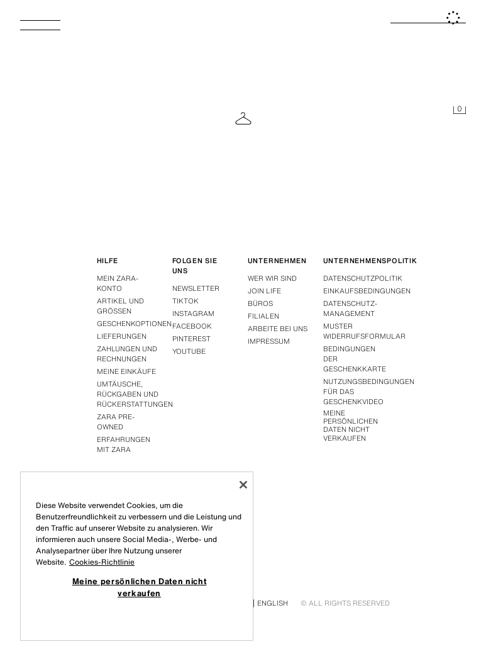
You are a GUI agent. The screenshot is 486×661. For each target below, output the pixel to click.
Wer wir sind (272, 278)
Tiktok (185, 301)
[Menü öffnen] (45, 29)
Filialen (263, 316)
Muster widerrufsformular (364, 331)
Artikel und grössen (120, 306)
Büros (260, 303)
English (272, 603)
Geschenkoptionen (134, 324)
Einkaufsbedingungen (367, 291)
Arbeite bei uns (277, 329)
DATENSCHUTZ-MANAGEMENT (350, 308)
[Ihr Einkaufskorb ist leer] (459, 111)
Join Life (264, 291)
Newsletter (195, 288)
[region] (136, 556)
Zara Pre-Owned (116, 422)
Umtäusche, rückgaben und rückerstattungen (135, 394)
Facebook (192, 326)
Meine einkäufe (126, 371)
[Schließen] (243, 484)
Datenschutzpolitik (362, 278)
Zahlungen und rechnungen (127, 354)
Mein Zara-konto (117, 283)
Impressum (269, 341)
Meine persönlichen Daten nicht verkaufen (350, 426)
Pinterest (191, 339)
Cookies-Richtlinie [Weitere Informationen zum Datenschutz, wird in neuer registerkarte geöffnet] (102, 561)
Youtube (189, 351)
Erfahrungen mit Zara (123, 444)
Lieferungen (121, 336)
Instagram (193, 313)
